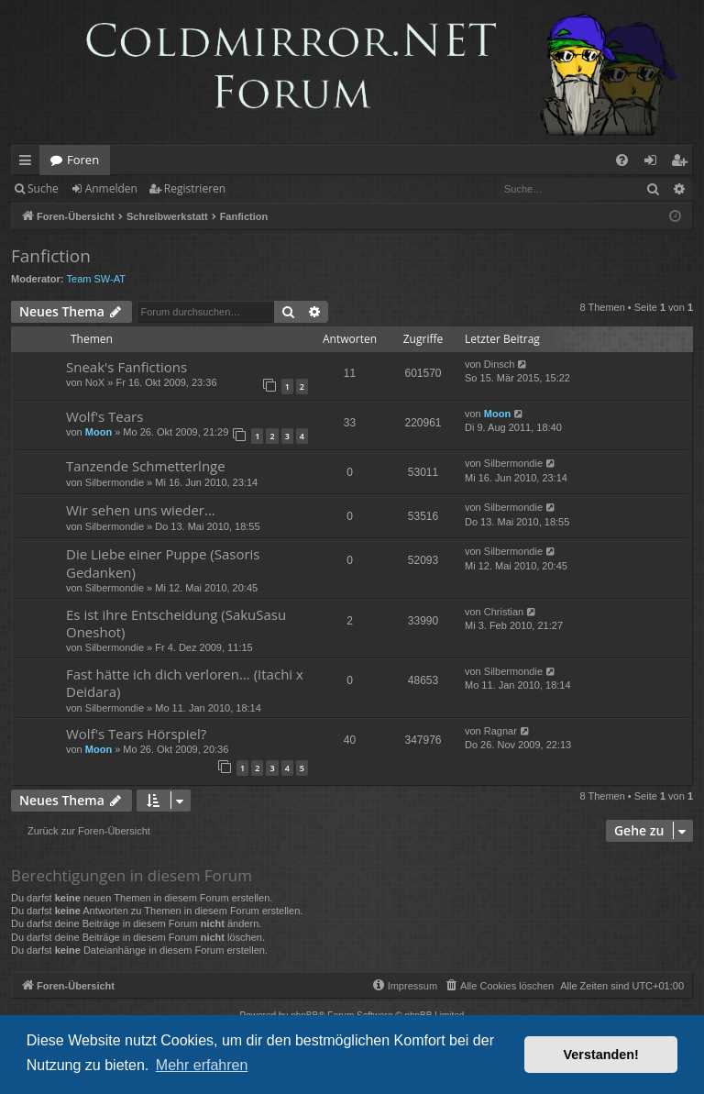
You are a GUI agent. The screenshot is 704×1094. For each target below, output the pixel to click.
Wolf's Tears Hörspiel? (136, 733)
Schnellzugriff (28, 163)
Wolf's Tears (104, 416)
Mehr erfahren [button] (202, 1065)
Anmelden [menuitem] (655, 163)
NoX (94, 382)
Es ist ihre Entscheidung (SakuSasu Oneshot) (176, 623)
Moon (98, 431)
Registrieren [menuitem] (683, 163)
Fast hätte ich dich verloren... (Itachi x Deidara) (184, 683)
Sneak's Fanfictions (126, 367)
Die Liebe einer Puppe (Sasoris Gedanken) (163, 562)
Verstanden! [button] (601, 1054)
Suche (43, 188)
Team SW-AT (96, 278)
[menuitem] (622, 160)
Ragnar (500, 730)
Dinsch (499, 364)
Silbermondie (114, 482)
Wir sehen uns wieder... (140, 510)
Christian (503, 611)
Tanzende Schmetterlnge (146, 466)
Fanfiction (51, 256)
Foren (83, 159)
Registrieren (195, 188)
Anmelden (111, 188)
